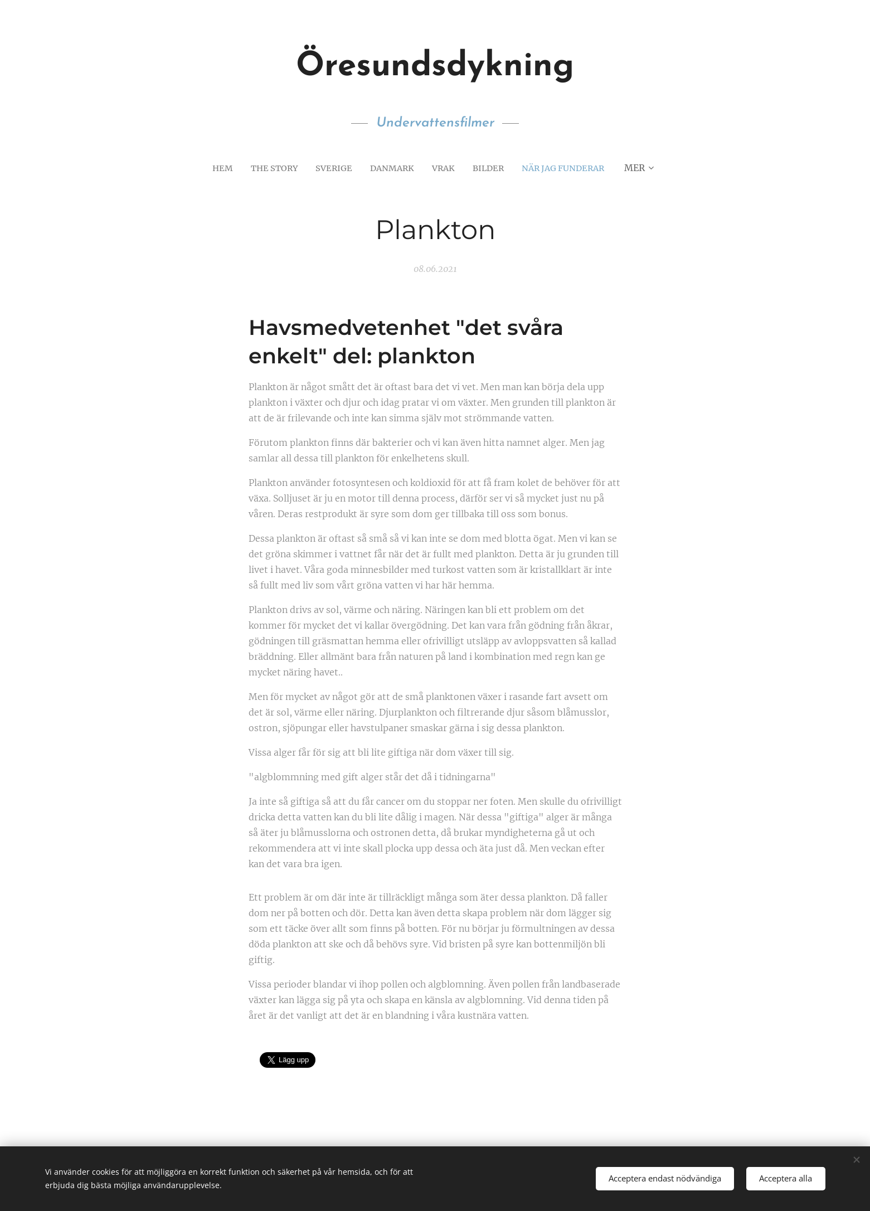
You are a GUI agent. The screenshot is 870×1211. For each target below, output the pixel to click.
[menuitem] (216, 168)
